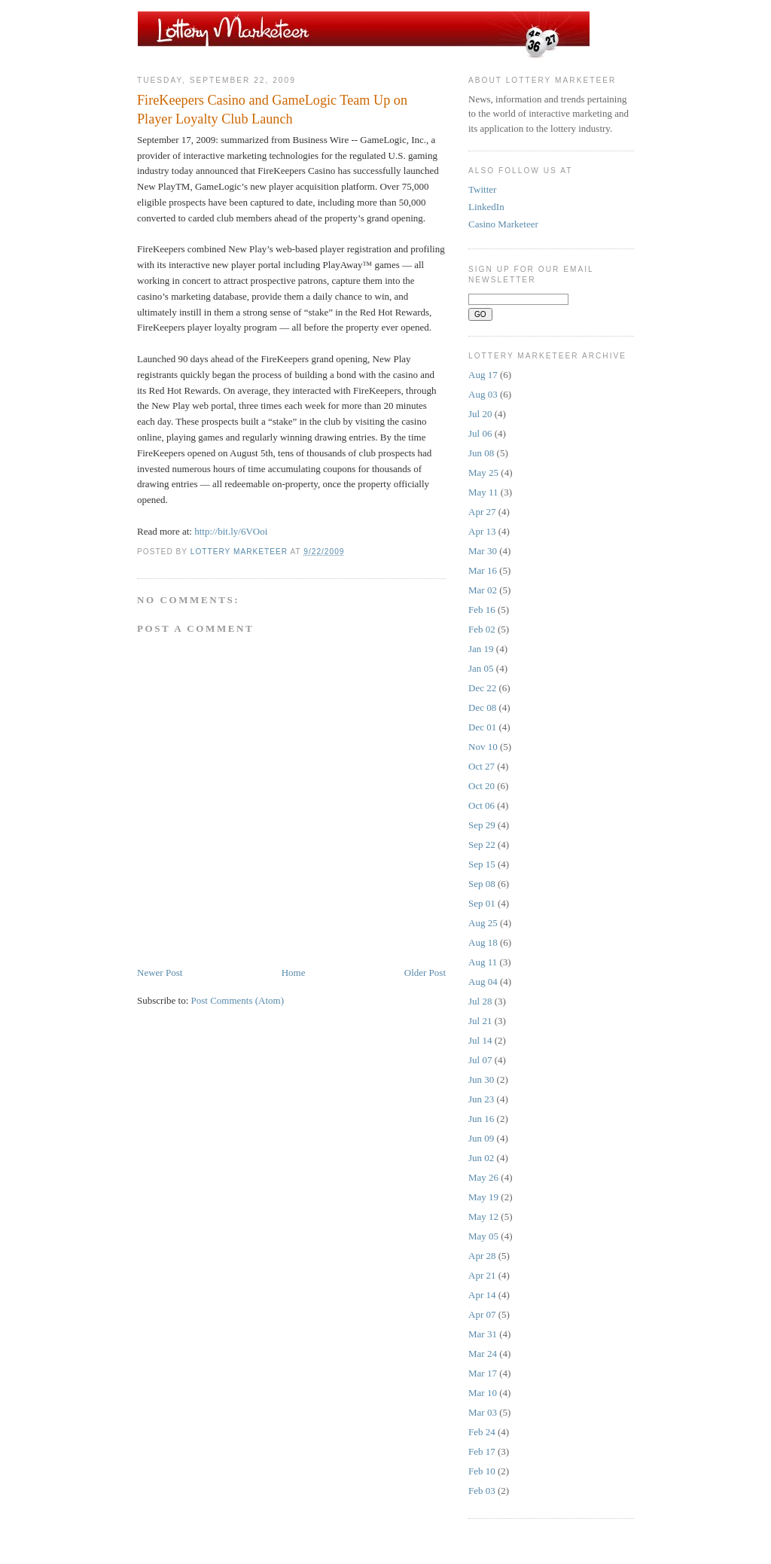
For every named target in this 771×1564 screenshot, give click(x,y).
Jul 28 (480, 1001)
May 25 (483, 472)
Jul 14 (480, 1040)
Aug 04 (483, 981)
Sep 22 (481, 844)
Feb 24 (481, 1431)
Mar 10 (482, 1392)
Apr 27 (481, 511)
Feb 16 (481, 609)
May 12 (483, 1216)
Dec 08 (482, 707)
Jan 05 (481, 668)
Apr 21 (481, 1275)
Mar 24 (482, 1353)
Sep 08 (481, 883)
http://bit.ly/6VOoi (230, 531)
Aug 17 (483, 374)
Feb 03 (481, 1490)
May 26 (483, 1177)
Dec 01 (482, 727)
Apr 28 (481, 1255)
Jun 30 (481, 1079)
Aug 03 (483, 394)
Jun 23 (481, 1099)
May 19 (483, 1197)
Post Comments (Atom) (238, 1000)
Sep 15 (481, 864)
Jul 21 (480, 1020)
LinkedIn (486, 206)
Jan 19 (481, 648)
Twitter (482, 189)
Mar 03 (482, 1412)
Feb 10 (481, 1471)
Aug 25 (483, 922)
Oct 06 (481, 805)
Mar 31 (482, 1334)
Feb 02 (481, 629)
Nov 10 (483, 746)
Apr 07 (481, 1314)
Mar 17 (482, 1373)
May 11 (483, 492)
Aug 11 (482, 962)
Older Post (425, 972)
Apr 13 (481, 531)
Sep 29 (481, 825)
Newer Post (159, 972)
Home (294, 972)
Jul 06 (480, 433)
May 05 (483, 1236)
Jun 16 (481, 1118)
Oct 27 (481, 766)
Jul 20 (480, 413)
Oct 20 (481, 785)
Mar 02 (482, 590)
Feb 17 (481, 1451)
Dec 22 (482, 688)
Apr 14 (481, 1294)
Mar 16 (482, 570)
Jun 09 (481, 1138)
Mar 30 (482, 550)
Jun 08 (481, 453)
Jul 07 (480, 1060)
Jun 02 (481, 1157)
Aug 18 (483, 942)
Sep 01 (481, 903)
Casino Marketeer (503, 224)
